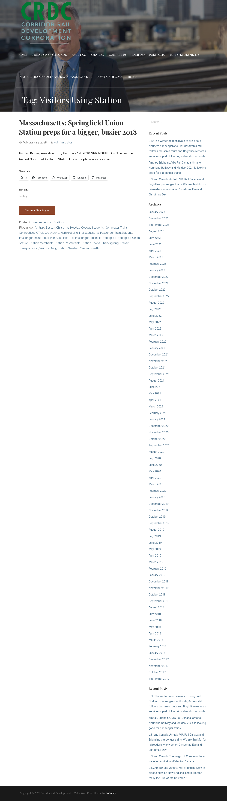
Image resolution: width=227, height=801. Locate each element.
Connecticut (27, 232)
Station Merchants (41, 243)
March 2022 (156, 335)
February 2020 (157, 490)
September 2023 (159, 224)
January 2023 (157, 270)
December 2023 (159, 218)
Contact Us (118, 54)
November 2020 (159, 432)
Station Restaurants (67, 243)
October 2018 (157, 594)
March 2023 (156, 257)
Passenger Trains (30, 238)
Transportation (28, 248)
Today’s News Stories (49, 54)
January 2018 (157, 653)
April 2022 (155, 328)
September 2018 (159, 601)
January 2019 (157, 575)
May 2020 (155, 471)
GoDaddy (111, 793)
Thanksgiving (110, 243)
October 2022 (157, 289)
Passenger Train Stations (48, 222)
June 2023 (155, 244)
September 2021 (159, 374)
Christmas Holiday (68, 227)
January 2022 (157, 348)
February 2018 (157, 646)
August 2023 (156, 231)
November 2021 (159, 361)
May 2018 (155, 627)
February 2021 (157, 413)
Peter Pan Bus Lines (55, 238)
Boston (50, 227)
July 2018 (155, 614)
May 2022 (155, 322)
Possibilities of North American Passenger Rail (55, 76)
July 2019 (155, 536)
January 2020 (157, 497)
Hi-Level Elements (184, 54)
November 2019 (159, 510)
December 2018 (159, 581)
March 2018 (156, 640)
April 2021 (155, 400)
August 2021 (156, 380)
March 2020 (156, 484)
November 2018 (159, 588)
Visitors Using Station (53, 248)
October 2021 (157, 367)
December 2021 (159, 354)
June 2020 (155, 465)
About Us (79, 54)
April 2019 (155, 555)
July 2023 (155, 238)
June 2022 (155, 315)
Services (97, 54)
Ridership (95, 238)
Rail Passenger (79, 238)
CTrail (40, 232)
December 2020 (159, 426)
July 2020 (155, 458)
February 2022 (157, 341)
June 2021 (155, 387)
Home (23, 54)
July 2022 (155, 309)
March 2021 (156, 406)
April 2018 (155, 633)
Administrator (63, 142)
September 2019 (159, 523)
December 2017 (159, 659)
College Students (92, 227)
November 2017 (159, 666)
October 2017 (157, 672)
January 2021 (157, 419)
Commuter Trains (116, 227)
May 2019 (155, 549)
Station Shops (91, 243)
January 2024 (157, 212)
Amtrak (39, 227)
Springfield (110, 238)
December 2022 (159, 276)
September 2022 (159, 296)
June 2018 (155, 620)
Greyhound (52, 232)
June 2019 (155, 542)
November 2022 (159, 283)
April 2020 (155, 478)
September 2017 (159, 678)
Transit (124, 243)
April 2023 (155, 251)
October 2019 (157, 516)
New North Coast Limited (116, 76)
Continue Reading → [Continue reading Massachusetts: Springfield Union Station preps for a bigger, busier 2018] (37, 210)
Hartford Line (69, 232)
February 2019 (157, 568)
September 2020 (159, 445)
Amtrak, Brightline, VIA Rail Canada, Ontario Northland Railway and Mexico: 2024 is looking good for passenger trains (177, 167)
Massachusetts (89, 232)
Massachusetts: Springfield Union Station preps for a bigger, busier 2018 (78, 127)
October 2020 (157, 439)
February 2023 (157, 263)
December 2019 (159, 503)
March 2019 (156, 562)
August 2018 (156, 607)
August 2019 (156, 529)
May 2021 (155, 393)
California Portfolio (148, 54)
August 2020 (156, 451)
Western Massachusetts (84, 248)
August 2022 (156, 302)
